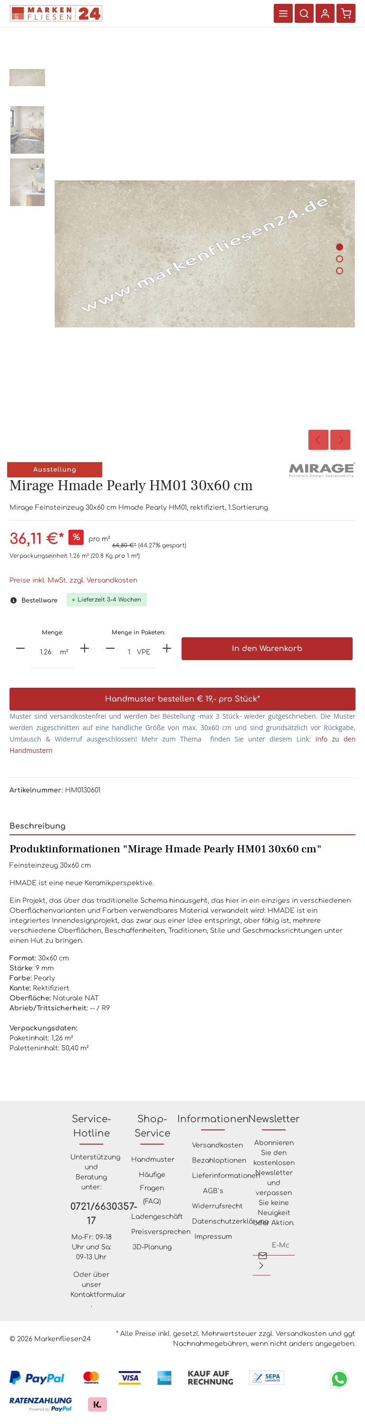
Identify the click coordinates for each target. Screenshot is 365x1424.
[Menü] (283, 13)
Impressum (213, 1236)
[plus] (85, 648)
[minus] (20, 648)
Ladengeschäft (157, 1216)
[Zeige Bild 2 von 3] (339, 258)
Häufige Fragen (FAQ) (152, 1188)
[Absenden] (261, 1266)
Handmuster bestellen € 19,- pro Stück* (182, 699)
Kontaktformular (97, 1294)
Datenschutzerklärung (230, 1221)
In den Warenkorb (267, 648)
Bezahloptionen (219, 1160)
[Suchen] (304, 13)
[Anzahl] (45, 652)
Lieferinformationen (226, 1175)
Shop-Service (152, 1126)
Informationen (213, 1119)
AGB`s (213, 1191)
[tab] (182, 826)
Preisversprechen (161, 1232)
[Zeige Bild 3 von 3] (339, 270)
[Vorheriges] (318, 440)
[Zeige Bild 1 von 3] (339, 246)
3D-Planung (152, 1247)
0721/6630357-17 (91, 1213)
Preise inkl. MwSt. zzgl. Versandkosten (73, 580)
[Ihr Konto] (325, 13)
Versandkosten (217, 1145)
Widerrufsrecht (217, 1206)
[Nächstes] (340, 440)
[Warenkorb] (345, 13)
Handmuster (152, 1159)
